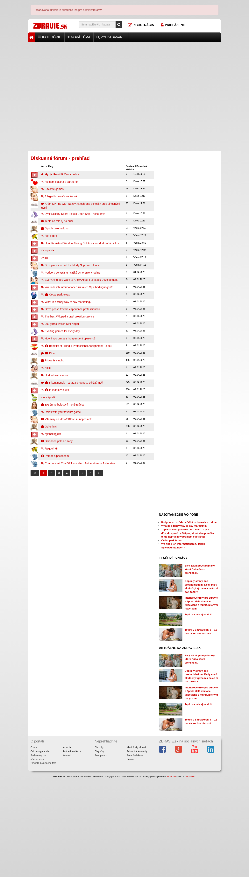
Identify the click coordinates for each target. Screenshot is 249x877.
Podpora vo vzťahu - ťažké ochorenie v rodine (70, 272)
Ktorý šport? (48, 397)
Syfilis (44, 257)
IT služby (171, 875)
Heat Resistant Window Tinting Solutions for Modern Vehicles (80, 243)
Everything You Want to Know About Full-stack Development (79, 279)
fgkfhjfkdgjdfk (51, 433)
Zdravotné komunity (137, 850)
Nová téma (79, 37)
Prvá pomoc (101, 854)
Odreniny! (49, 426)
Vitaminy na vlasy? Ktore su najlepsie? (66, 419)
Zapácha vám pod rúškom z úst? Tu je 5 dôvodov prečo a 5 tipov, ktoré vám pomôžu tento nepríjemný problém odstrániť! (187, 533)
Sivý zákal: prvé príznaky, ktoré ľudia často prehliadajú (200, 569)
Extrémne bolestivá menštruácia (62, 404)
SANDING (190, 875)
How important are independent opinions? (68, 338)
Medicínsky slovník (136, 846)
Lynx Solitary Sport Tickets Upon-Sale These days (73, 213)
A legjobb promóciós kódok (59, 196)
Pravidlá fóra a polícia (60, 174)
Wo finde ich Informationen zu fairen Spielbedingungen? (77, 287)
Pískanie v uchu (52, 360)
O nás (34, 846)
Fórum (130, 857)
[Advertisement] (124, 69)
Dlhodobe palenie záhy (57, 441)
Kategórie (49, 37)
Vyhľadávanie (111, 37)
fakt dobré (49, 235)
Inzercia (67, 846)
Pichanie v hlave (55, 389)
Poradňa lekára (135, 854)
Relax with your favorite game (61, 412)
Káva (48, 353)
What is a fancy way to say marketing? (66, 301)
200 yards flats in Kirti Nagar (60, 323)
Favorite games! (52, 189)
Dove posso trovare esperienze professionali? (70, 309)
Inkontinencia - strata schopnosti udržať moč (72, 382)
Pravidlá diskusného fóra (43, 861)
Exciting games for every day (60, 331)
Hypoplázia (47, 250)
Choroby (99, 846)
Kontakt (67, 854)
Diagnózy (99, 850)
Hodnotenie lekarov (54, 375)
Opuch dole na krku (54, 228)
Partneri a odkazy (72, 850)
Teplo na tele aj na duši (57, 221)
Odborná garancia (40, 850)
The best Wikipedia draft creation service (67, 316)
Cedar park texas (55, 294)
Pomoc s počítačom (55, 455)
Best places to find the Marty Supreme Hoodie (70, 265)
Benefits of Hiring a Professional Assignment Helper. (76, 345)
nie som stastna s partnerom (60, 181)
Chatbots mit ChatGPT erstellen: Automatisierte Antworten (78, 463)
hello (46, 367)
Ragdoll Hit (49, 448)
